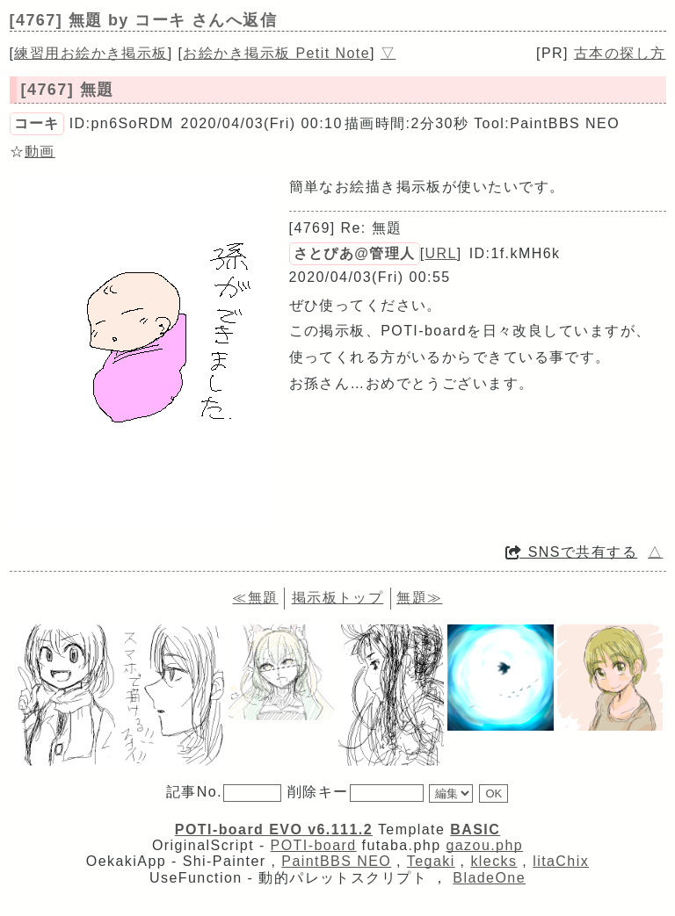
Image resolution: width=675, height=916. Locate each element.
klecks (493, 861)
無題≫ (419, 597)
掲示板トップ (338, 597)
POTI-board (314, 845)
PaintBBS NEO (336, 861)
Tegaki (431, 861)
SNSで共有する (571, 552)
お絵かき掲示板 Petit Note (276, 53)
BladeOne (489, 877)
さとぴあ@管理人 (355, 253)
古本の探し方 (620, 53)
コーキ (37, 123)
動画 (40, 151)
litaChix (561, 861)
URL (441, 253)
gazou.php (484, 845)
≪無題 (255, 597)
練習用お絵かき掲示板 (90, 53)
